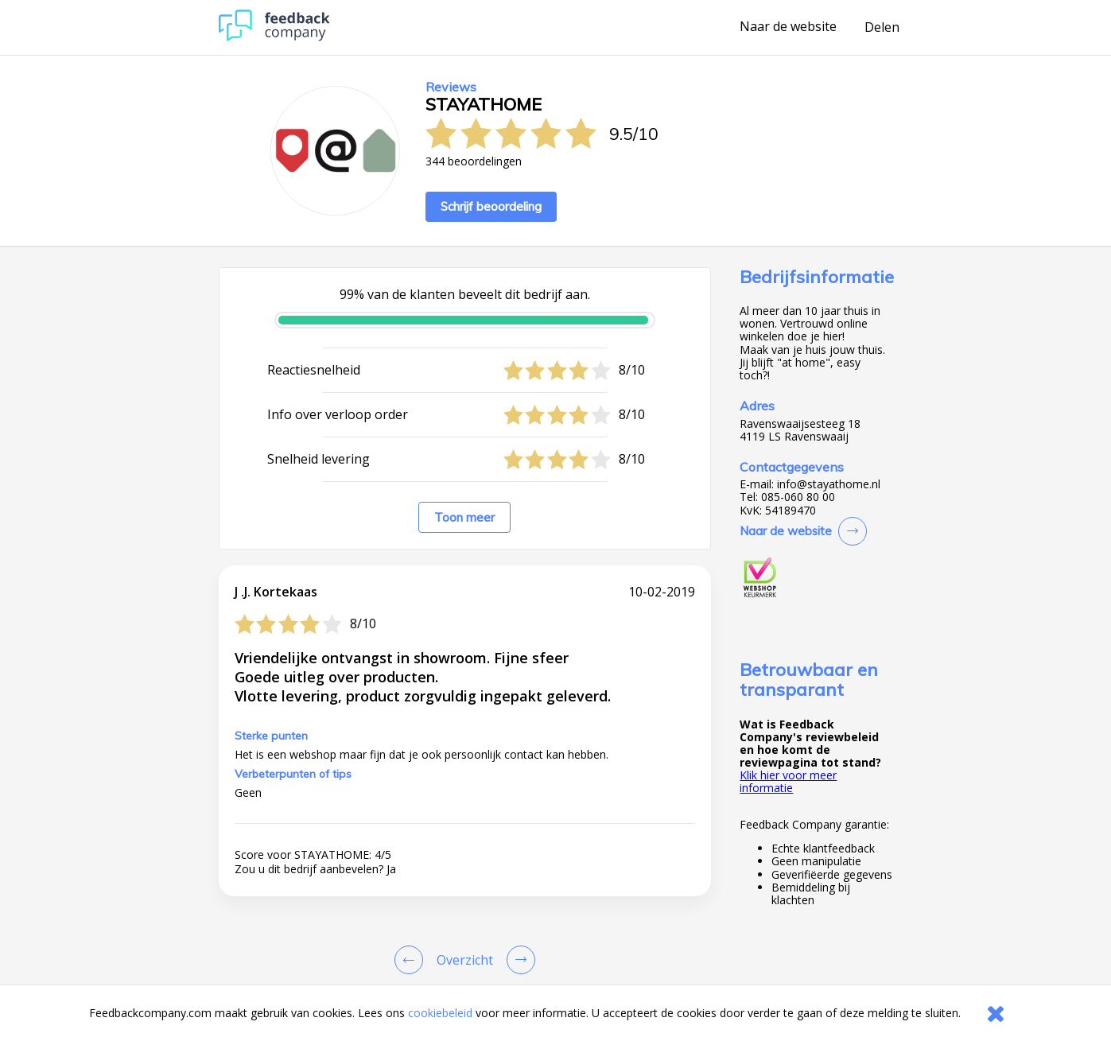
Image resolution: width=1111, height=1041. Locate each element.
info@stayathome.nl (828, 484)
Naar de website (788, 27)
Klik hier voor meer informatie (788, 781)
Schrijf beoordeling (491, 206)
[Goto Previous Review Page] (411, 960)
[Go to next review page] (517, 960)
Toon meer (464, 517)
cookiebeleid (440, 1012)
